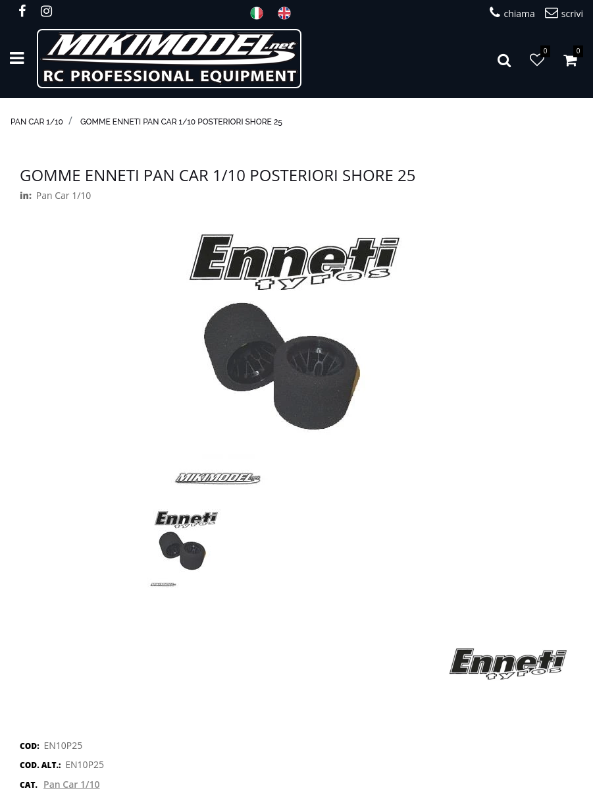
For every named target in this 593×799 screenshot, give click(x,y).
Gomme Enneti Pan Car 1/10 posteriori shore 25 (181, 121)
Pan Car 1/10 (37, 121)
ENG (288, 13)
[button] (504, 58)
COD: (29, 746)
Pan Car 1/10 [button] (71, 784)
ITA (260, 13)
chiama (512, 13)
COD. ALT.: (40, 765)
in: (26, 195)
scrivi (564, 13)
